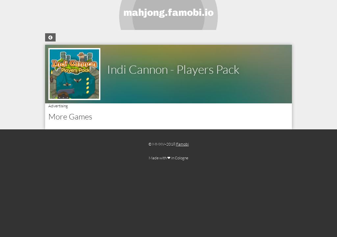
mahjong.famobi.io (168, 12)
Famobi (182, 144)
